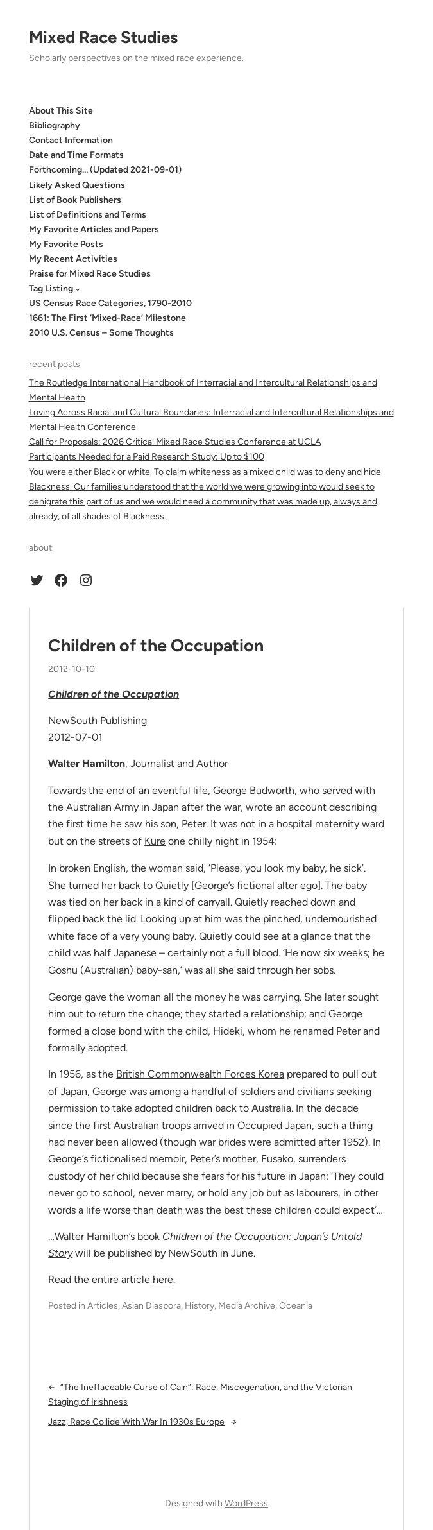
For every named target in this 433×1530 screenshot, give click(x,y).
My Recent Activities (73, 259)
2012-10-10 (71, 669)
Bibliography (54, 125)
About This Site (61, 110)
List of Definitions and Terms (87, 214)
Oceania (295, 1305)
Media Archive (246, 1305)
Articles (102, 1305)
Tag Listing (51, 288)
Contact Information (71, 140)
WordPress (246, 1503)
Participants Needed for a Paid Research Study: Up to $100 (146, 456)
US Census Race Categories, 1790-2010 (110, 303)
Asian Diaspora (151, 1305)
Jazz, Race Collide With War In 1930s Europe (136, 1421)
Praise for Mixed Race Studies (90, 273)
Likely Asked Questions (77, 185)
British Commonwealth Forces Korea (200, 1074)
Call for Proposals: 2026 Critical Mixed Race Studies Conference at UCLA (175, 441)
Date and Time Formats (76, 155)
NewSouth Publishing (97, 720)
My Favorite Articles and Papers (94, 229)
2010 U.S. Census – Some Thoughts (101, 332)
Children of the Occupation (156, 645)
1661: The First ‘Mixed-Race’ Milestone (107, 318)
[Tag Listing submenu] (77, 288)
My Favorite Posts (66, 244)
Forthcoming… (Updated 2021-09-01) (105, 169)
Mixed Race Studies (103, 37)
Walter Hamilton (86, 763)
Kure (155, 841)
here (163, 1279)
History (199, 1305)
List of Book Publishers (75, 199)
